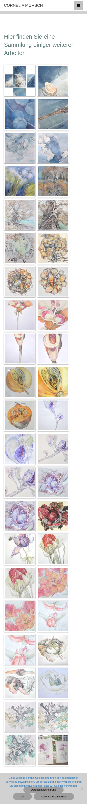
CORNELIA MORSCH (23, 5)
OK (22, 796)
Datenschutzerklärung (43, 789)
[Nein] (82, 788)
